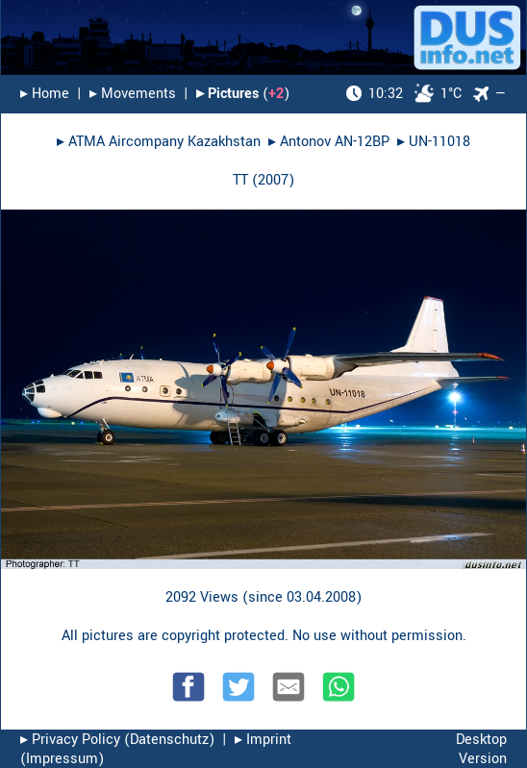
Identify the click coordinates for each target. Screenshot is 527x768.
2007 (273, 180)
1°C (404, 94)
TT (240, 180)
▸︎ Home (44, 94)
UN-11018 (439, 142)
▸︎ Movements (132, 94)
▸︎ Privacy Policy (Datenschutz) (117, 740)
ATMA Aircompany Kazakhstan (164, 142)
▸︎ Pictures (227, 94)
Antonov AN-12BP (334, 142)
